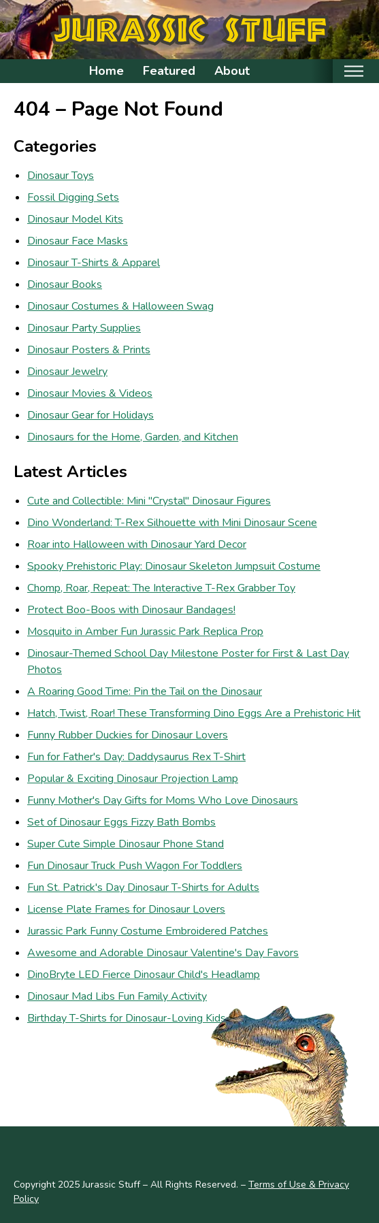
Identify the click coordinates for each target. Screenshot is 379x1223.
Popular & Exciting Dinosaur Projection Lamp (132, 778)
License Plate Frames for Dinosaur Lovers (126, 909)
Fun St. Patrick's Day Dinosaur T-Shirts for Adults (143, 887)
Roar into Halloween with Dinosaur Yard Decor (136, 544)
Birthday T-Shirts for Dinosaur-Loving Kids (126, 1018)
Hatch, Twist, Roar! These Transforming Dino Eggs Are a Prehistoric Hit (194, 713)
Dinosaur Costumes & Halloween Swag (120, 306)
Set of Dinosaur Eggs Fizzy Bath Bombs (121, 822)
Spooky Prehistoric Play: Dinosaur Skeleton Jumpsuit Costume (173, 566)
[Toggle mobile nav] (353, 71)
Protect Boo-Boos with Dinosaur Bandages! (131, 609)
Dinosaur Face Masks (77, 240)
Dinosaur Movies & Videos (89, 393)
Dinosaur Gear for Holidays (90, 415)
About (232, 71)
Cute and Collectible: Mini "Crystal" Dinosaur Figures (149, 500)
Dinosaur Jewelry (67, 371)
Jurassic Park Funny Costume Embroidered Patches (147, 931)
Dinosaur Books (64, 284)
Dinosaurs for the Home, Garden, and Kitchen (132, 436)
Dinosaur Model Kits (75, 219)
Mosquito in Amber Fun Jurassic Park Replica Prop (145, 631)
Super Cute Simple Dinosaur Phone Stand (125, 843)
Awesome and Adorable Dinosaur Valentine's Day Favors (163, 952)
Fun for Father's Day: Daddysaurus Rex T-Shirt (136, 756)
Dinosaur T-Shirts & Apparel (93, 262)
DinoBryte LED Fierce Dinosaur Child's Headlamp (143, 974)
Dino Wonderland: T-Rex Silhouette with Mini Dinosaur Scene (172, 522)
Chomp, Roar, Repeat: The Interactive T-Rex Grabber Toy (161, 588)
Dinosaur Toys (60, 175)
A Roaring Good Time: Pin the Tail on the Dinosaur (144, 691)
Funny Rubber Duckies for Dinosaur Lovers (127, 735)
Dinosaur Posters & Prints (88, 349)
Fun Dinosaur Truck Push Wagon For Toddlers (134, 865)
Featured (169, 71)
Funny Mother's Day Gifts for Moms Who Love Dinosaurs (162, 800)
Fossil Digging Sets (73, 197)
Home (106, 71)
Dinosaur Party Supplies (84, 328)
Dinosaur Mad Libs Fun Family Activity (117, 996)
